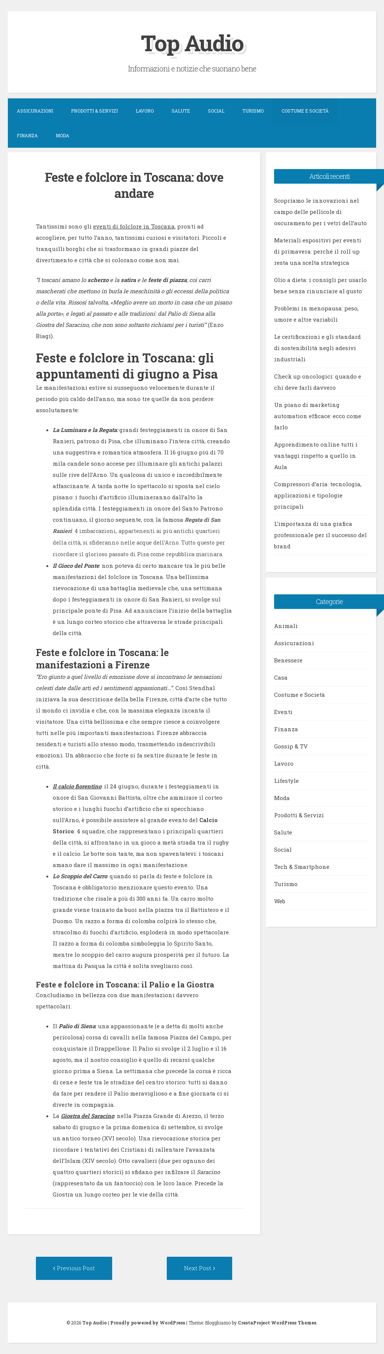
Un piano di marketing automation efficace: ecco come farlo (317, 416)
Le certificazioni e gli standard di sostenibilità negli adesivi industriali (317, 348)
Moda (62, 135)
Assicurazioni (35, 111)
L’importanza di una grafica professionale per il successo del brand (320, 535)
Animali (286, 625)
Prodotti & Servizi (94, 111)
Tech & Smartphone (301, 866)
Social (216, 111)
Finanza (27, 135)
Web (279, 901)
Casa (281, 677)
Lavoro (145, 111)
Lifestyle (286, 780)
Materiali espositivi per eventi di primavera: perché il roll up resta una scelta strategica (317, 251)
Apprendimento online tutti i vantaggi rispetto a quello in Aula (315, 456)
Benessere (288, 660)
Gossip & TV (291, 746)
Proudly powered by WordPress (147, 1323)
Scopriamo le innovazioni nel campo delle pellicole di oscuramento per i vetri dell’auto (320, 212)
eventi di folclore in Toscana (134, 226)
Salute (181, 111)
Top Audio (192, 42)
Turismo (253, 111)
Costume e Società (305, 111)
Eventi (283, 712)
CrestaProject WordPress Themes (277, 1323)
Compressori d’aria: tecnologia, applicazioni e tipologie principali (318, 495)
